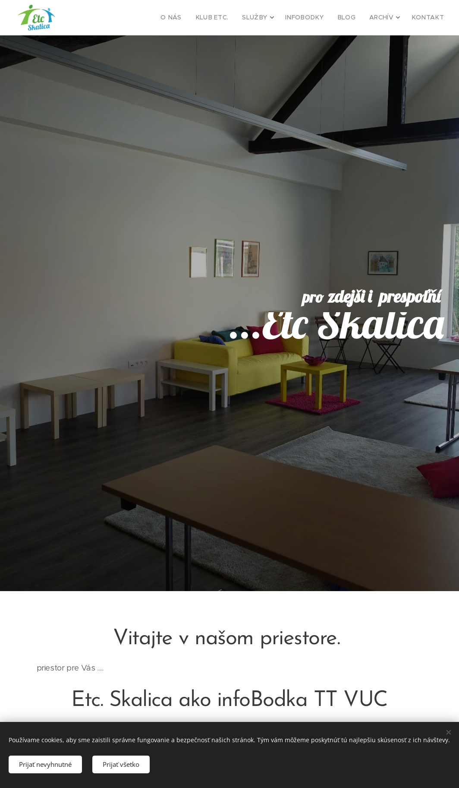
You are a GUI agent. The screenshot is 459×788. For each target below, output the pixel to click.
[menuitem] (191, 17)
